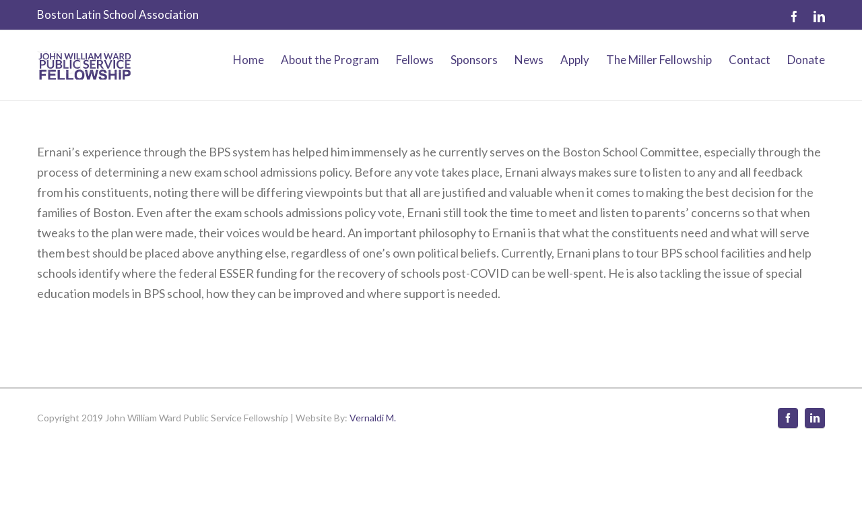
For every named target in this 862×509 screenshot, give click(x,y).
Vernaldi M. (373, 417)
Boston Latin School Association (118, 14)
